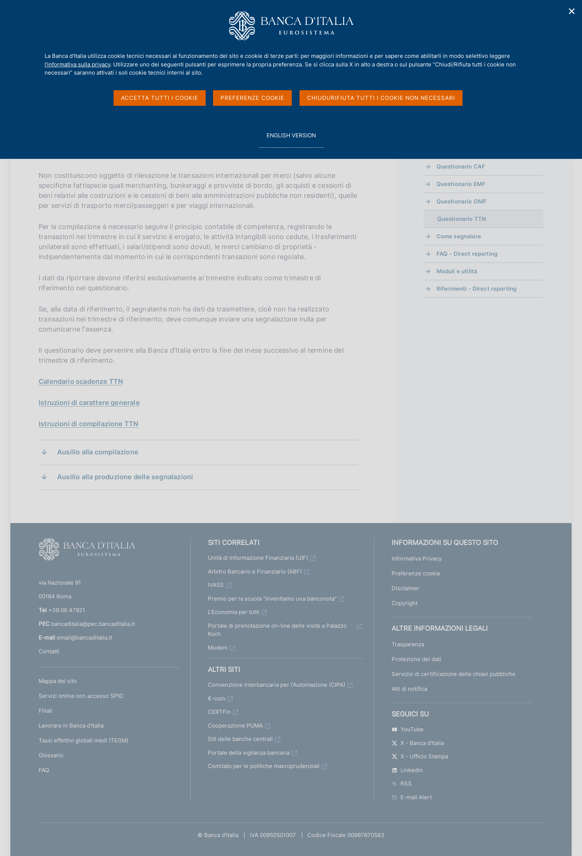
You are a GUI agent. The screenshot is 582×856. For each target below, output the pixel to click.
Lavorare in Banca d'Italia (71, 725)
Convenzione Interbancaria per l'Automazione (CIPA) (276, 684)
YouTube (408, 729)
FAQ (44, 770)
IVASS (216, 584)
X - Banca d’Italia (418, 742)
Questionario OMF (461, 201)
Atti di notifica (409, 688)
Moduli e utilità (456, 271)
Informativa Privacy (417, 558)
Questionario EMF (460, 183)
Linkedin (407, 770)
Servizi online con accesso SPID (81, 695)
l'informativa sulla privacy (77, 64)
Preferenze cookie (416, 573)
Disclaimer (405, 588)
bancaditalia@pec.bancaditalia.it (93, 623)
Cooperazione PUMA (235, 725)
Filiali (45, 710)
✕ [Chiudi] (572, 11)
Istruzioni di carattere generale (89, 402)
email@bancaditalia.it (84, 637)
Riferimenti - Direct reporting (476, 288)
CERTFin (219, 711)
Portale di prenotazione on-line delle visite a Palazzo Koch (277, 630)
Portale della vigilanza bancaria (249, 752)
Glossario (51, 755)
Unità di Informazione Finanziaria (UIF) (258, 557)
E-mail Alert (412, 797)
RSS (402, 783)
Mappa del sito (58, 681)
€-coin (216, 698)
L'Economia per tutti (233, 611)
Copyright (405, 603)
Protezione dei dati (416, 659)
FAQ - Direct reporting (466, 253)
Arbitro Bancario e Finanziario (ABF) (255, 571)
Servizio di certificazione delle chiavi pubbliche (454, 673)
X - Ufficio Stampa (420, 756)
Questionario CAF (460, 166)
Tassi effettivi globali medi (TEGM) (83, 740)
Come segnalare (458, 236)
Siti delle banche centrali (240, 738)
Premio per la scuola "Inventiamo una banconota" (272, 598)
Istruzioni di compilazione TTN (88, 424)
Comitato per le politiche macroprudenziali (264, 766)
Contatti (49, 651)
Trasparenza (408, 644)
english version (291, 139)
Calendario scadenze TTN (81, 381)
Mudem (218, 647)
